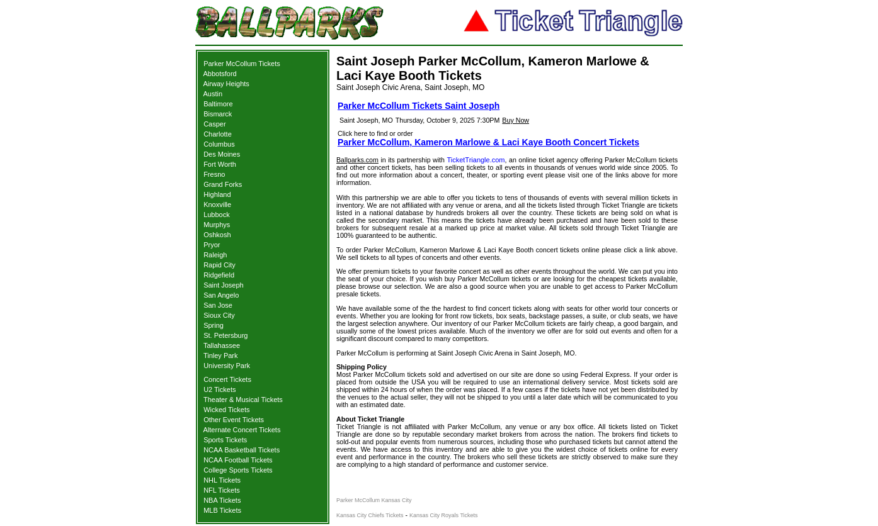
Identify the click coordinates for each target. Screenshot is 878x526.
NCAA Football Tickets (237, 460)
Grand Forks (222, 184)
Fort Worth (219, 164)
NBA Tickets (222, 500)
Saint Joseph (223, 285)
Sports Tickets (225, 440)
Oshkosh (217, 234)
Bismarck (217, 114)
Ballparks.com (357, 160)
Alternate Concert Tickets (242, 430)
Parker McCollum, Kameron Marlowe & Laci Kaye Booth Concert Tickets (488, 142)
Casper (214, 124)
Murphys (216, 224)
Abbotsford (220, 73)
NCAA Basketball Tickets (241, 450)
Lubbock (216, 214)
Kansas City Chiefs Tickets (370, 515)
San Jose (217, 305)
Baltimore (217, 104)
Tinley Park (220, 355)
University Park (226, 365)
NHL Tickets (222, 480)
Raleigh (215, 255)
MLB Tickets (222, 510)
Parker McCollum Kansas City (374, 500)
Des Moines (221, 154)
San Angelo (221, 295)
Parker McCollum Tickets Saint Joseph (418, 106)
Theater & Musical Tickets (243, 399)
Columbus (219, 144)
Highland (217, 194)
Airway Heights (226, 83)
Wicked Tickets (226, 409)
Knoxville (217, 204)
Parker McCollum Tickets (241, 63)
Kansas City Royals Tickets (443, 515)
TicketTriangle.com (476, 160)
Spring (213, 325)
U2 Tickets (219, 389)
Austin (213, 94)
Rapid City (219, 265)
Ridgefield (218, 275)
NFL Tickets (221, 490)
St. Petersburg (225, 335)
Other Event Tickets (233, 419)
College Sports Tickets (237, 470)
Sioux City (219, 315)
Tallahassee (221, 345)
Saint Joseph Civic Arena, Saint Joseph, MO (410, 87)
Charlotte (217, 134)
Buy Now (515, 120)
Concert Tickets (227, 379)
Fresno (214, 174)
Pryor (211, 245)
